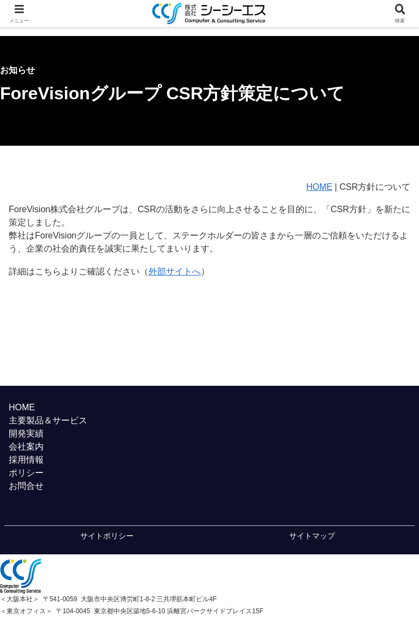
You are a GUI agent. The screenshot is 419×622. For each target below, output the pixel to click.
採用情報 (26, 459)
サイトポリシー (107, 535)
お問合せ (26, 486)
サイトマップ (312, 535)
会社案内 (26, 446)
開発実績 (26, 433)
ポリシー (26, 472)
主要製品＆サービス (48, 420)
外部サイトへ (174, 271)
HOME (319, 187)
